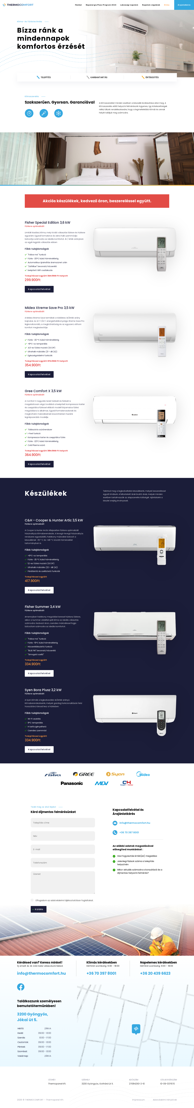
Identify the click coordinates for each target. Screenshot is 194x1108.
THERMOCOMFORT (34, 1099)
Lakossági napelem (129, 5)
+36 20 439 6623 (155, 973)
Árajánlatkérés (184, 5)
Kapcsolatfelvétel (39, 289)
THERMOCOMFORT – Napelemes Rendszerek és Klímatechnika (18, 5)
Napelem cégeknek (151, 5)
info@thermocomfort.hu (131, 823)
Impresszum (138, 1099)
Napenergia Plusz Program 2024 (101, 5)
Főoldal (78, 5)
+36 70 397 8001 (126, 832)
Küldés (39, 909)
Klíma (166, 5)
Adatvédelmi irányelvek (165, 1099)
